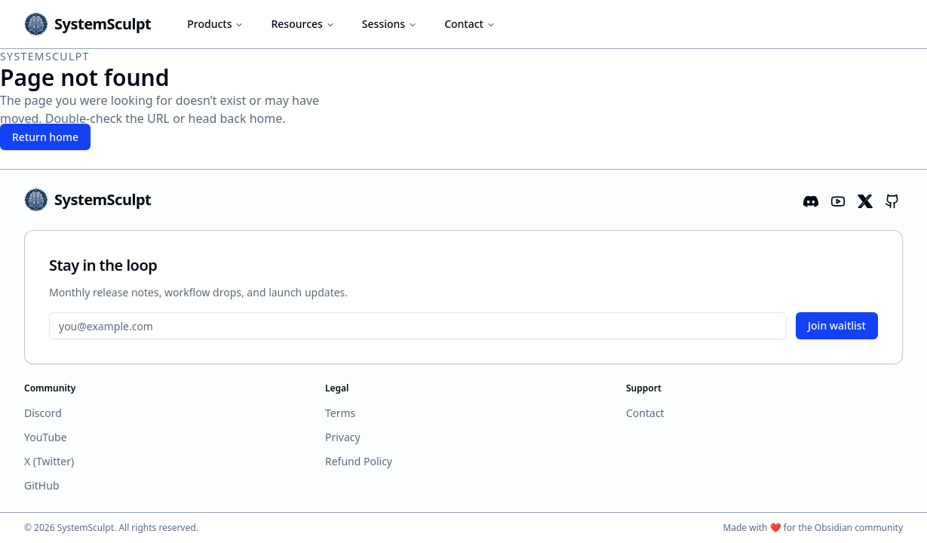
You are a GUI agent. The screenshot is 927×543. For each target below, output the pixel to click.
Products (215, 24)
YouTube (45, 437)
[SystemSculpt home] (87, 24)
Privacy (343, 437)
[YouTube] (836, 200)
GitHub (42, 485)
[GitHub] (891, 200)
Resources (302, 24)
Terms (340, 413)
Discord (43, 413)
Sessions (389, 24)
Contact (470, 24)
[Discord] (809, 200)
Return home (45, 137)
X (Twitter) (49, 461)
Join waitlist (837, 325)
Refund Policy (358, 461)
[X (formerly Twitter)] (864, 200)
